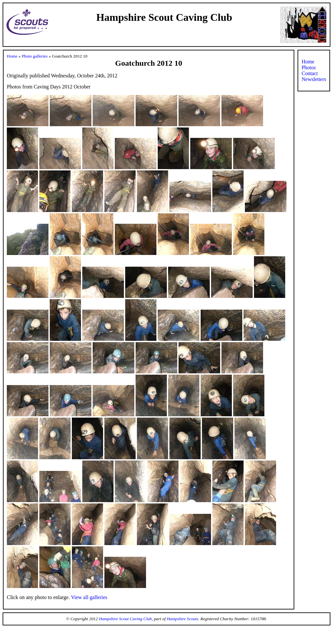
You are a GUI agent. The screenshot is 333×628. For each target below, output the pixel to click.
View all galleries (89, 597)
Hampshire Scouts (182, 618)
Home (12, 56)
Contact (309, 73)
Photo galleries (35, 56)
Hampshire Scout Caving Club (125, 618)
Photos (308, 67)
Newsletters (313, 79)
